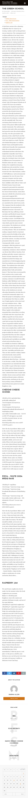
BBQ (14, 715)
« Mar (5, 793)
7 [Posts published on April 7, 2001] (20, 776)
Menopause (14, 755)
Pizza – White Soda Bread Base (12, 20)
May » (22, 793)
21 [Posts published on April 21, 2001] (20, 783)
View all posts (13, 697)
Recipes (14, 11)
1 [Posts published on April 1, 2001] (23, 772)
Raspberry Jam (9, 22)
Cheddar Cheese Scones (11, 18)
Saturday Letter (20, 11)
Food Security (14, 728)
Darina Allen (7, 11)
